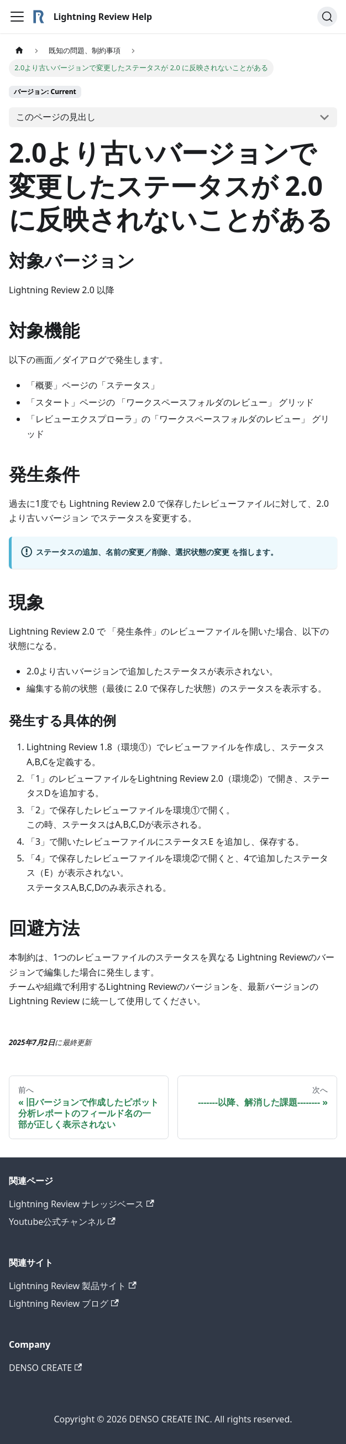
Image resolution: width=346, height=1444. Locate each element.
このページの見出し (56, 117)
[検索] (327, 17)
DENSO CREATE (45, 1368)
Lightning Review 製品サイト (73, 1286)
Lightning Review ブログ (64, 1303)
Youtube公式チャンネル (62, 1222)
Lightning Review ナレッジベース (81, 1204)
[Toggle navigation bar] (17, 16)
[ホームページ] (19, 50)
